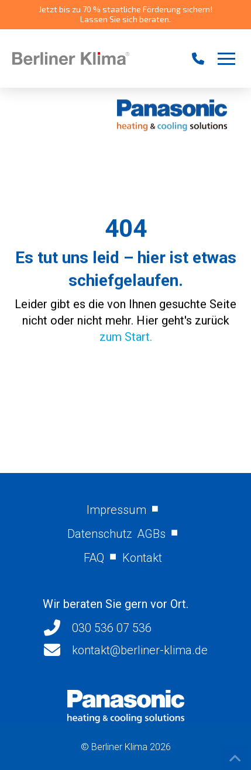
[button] (226, 58)
